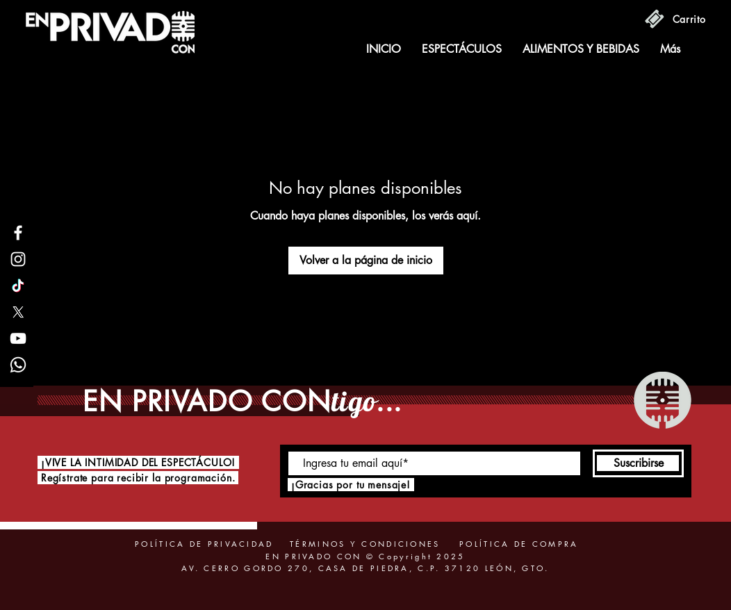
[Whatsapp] (18, 364)
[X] (18, 312)
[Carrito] (689, 19)
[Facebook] (18, 232)
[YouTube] (18, 338)
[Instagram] (18, 259)
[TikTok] (18, 285)
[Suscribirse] (638, 463)
